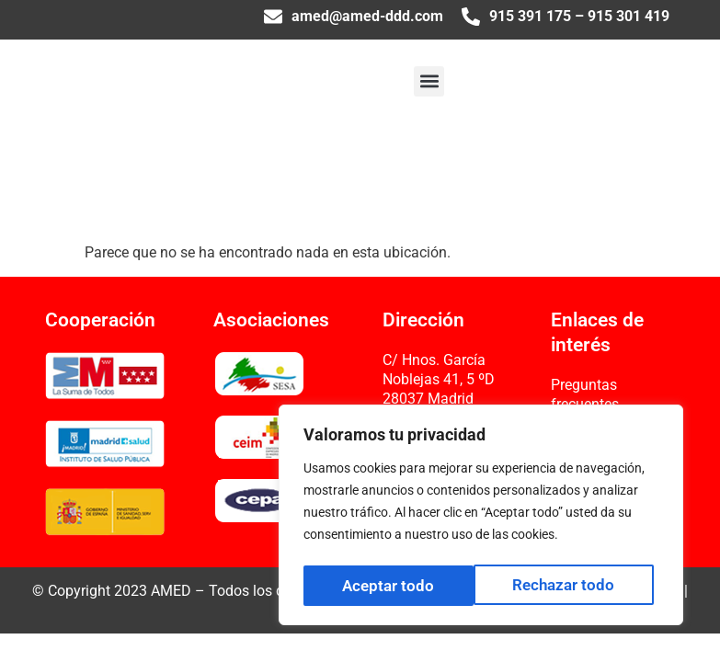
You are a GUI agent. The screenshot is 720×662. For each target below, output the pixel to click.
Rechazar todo (393, 585)
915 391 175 (530, 16)
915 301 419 (628, 16)
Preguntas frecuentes (585, 394)
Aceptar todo (574, 585)
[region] (481, 517)
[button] (429, 81)
